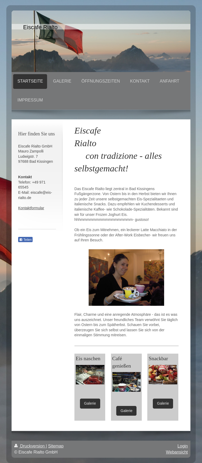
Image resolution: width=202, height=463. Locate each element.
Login (183, 446)
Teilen (25, 240)
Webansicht (177, 452)
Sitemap (56, 446)
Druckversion (30, 446)
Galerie (90, 403)
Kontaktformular (31, 208)
